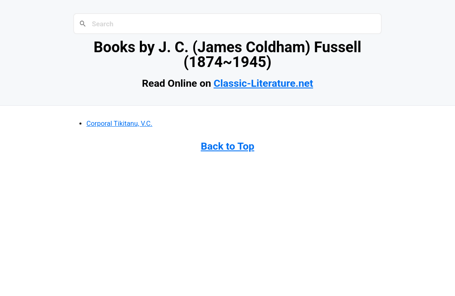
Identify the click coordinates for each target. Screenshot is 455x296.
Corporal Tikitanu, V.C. (119, 123)
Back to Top (227, 146)
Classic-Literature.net (263, 83)
